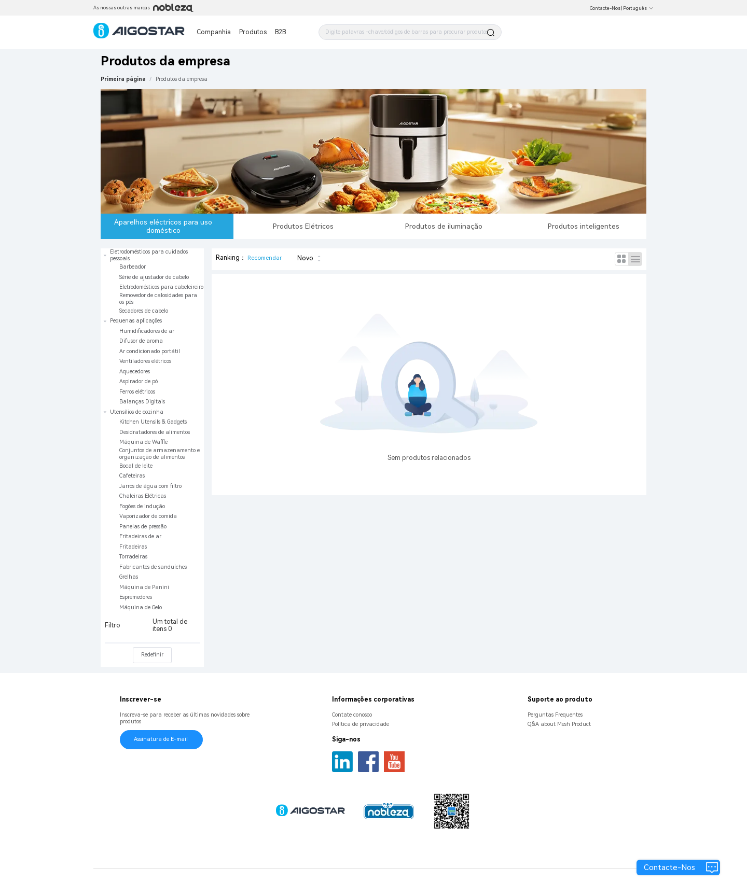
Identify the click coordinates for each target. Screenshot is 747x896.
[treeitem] (152, 282)
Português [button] (638, 8)
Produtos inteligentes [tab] (583, 226)
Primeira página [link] (123, 79)
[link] (182, 79)
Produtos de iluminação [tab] (443, 226)
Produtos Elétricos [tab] (303, 226)
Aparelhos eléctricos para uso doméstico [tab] (163, 226)
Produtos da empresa (182, 79)
